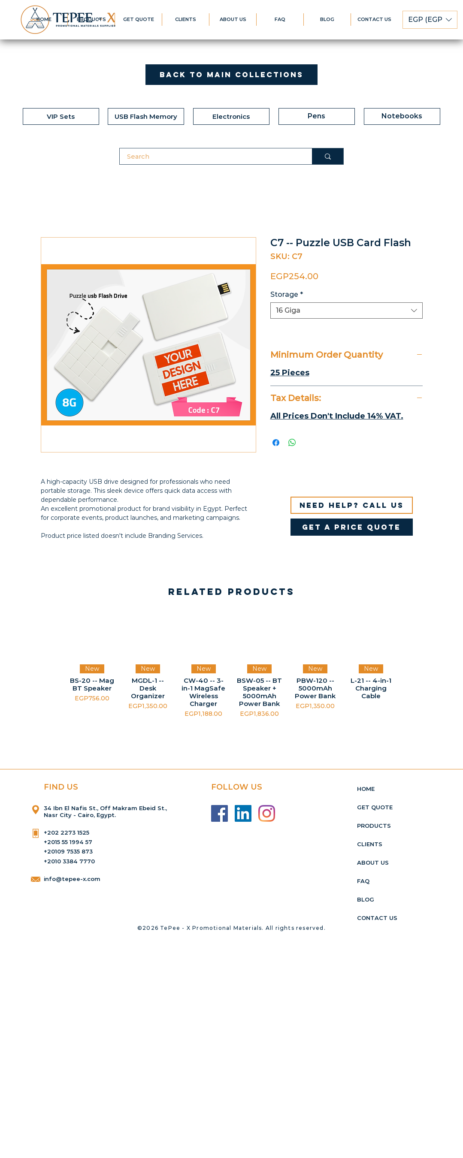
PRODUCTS (374, 825)
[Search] (210, 156)
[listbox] (429, 20)
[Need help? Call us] (352, 505)
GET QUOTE (375, 807)
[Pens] (316, 116)
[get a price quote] (352, 527)
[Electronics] (231, 116)
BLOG (365, 899)
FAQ (363, 881)
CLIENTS (369, 844)
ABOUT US (373, 862)
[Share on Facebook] (276, 442)
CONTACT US (377, 917)
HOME (366, 788)
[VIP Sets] (61, 116)
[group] (231, 665)
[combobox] (346, 310)
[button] (429, 20)
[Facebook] (219, 813)
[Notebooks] (402, 116)
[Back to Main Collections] (231, 74)
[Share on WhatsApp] (292, 442)
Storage (286, 294)
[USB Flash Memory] (146, 116)
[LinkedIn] (243, 813)
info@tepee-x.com (72, 878)
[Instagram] (266, 813)
